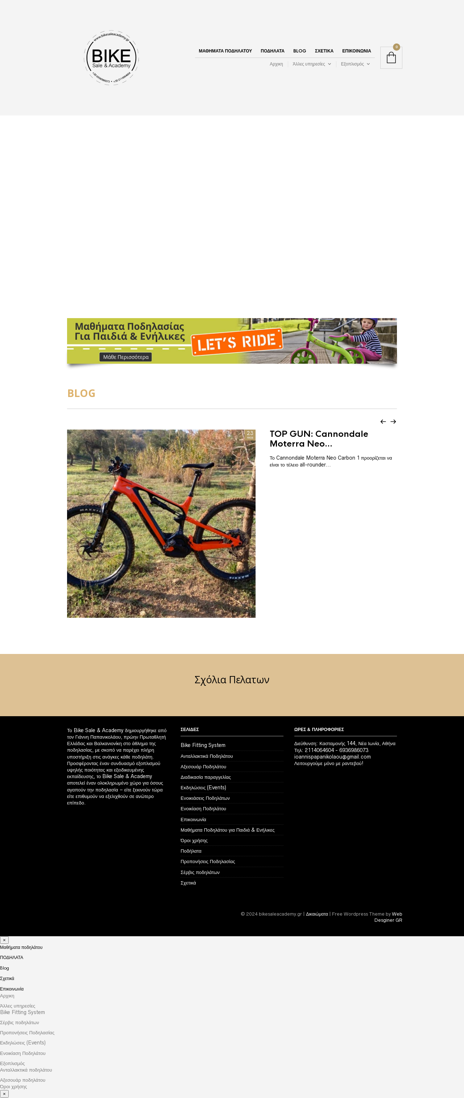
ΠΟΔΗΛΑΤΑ (273, 52)
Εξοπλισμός (352, 64)
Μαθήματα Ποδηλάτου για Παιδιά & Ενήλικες (227, 791)
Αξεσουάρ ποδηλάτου (22, 1041)
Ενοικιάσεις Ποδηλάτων (205, 759)
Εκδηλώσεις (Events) (203, 748)
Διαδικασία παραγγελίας (206, 738)
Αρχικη (276, 64)
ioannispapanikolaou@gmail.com (332, 718)
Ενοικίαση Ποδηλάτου (203, 770)
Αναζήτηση (458, 1081)
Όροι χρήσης (194, 801)
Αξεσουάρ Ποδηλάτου (203, 727)
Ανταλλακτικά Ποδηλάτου (207, 717)
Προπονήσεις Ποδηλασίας (208, 822)
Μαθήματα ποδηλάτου (225, 52)
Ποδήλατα (191, 812)
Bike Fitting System (203, 706)
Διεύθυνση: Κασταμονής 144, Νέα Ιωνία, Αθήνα (344, 705)
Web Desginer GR (388, 878)
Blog (299, 52)
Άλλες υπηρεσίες (309, 64)
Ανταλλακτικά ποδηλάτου (26, 1031)
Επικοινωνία (356, 52)
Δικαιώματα (317, 875)
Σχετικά (324, 52)
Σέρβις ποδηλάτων (200, 833)
